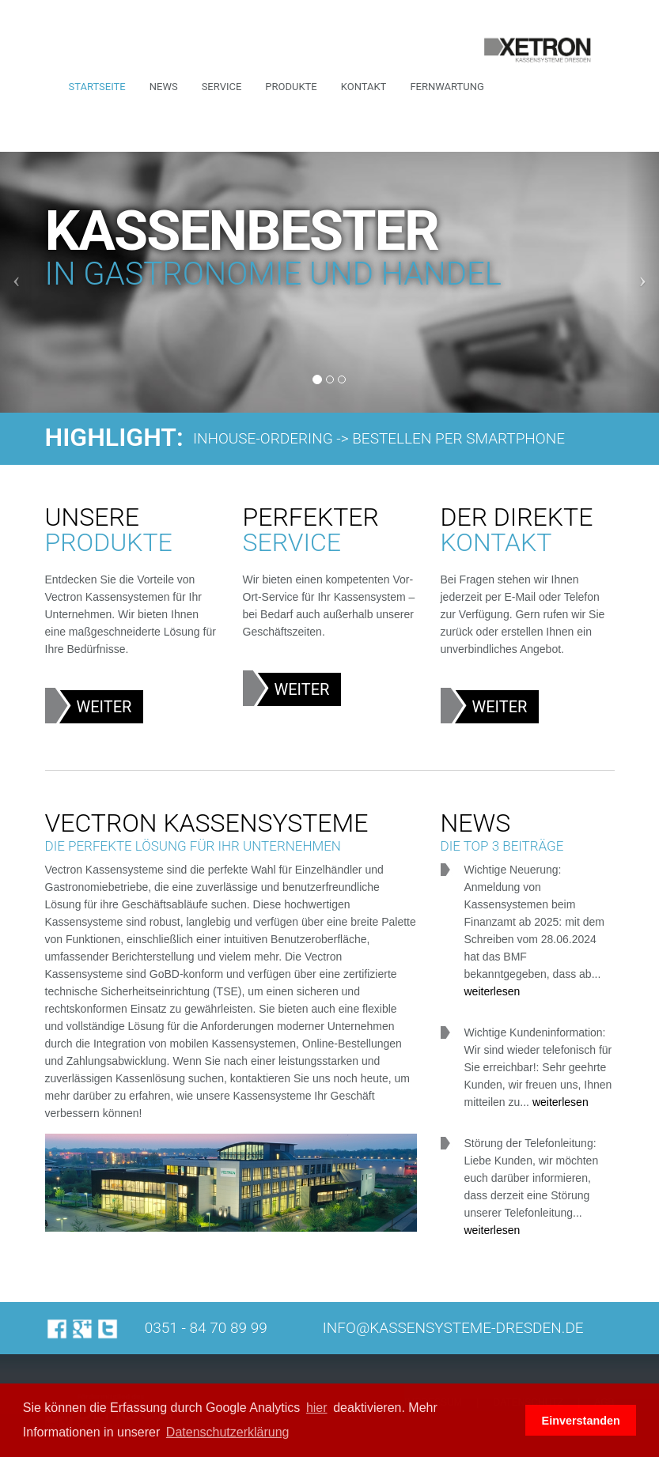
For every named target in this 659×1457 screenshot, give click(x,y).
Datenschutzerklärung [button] (228, 1432)
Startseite (97, 86)
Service (222, 86)
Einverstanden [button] (581, 1420)
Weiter (104, 706)
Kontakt (364, 86)
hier (317, 1407)
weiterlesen (492, 991)
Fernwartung (446, 86)
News (164, 86)
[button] (509, 1420)
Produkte (290, 86)
